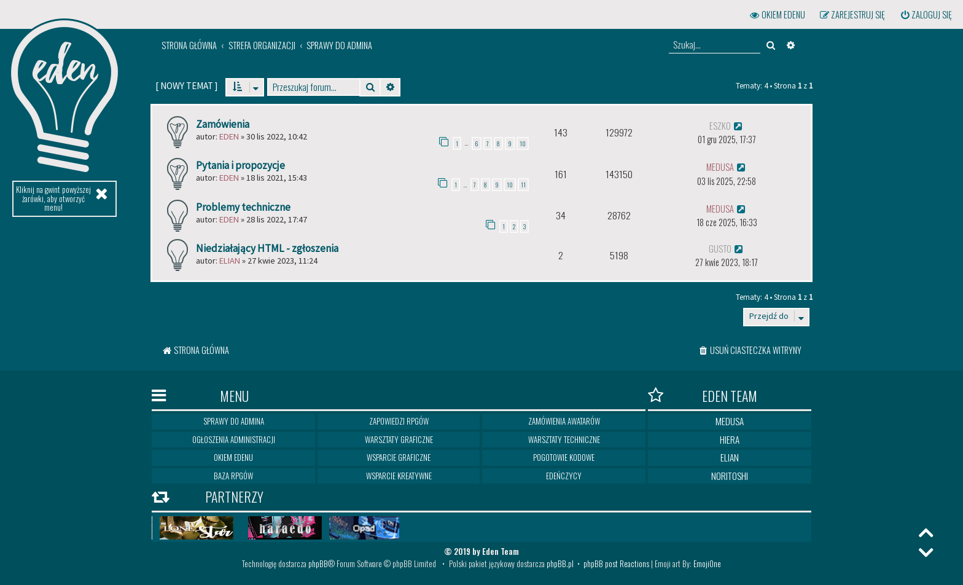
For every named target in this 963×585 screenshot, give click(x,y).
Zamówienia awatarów (564, 421)
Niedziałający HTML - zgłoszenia (267, 248)
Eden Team (702, 395)
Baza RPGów (233, 475)
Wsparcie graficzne (399, 457)
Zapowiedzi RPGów (399, 421)
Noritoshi (729, 475)
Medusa (729, 421)
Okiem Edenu (233, 457)
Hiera (729, 439)
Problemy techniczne (243, 207)
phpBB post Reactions (616, 563)
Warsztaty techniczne (564, 439)
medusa (720, 166)
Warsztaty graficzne (399, 439)
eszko (720, 125)
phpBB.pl (560, 563)
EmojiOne (707, 563)
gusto (720, 248)
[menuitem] (925, 15)
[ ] (186, 86)
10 (523, 143)
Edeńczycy (564, 475)
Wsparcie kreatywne (399, 475)
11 (523, 184)
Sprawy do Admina (233, 421)
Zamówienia (222, 124)
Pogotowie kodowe (564, 457)
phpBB (318, 563)
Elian (229, 260)
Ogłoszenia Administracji (233, 439)
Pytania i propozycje (240, 165)
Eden (229, 136)
